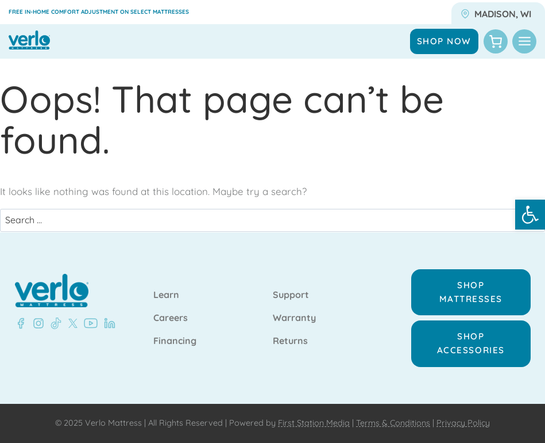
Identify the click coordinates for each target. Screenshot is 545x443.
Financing (174, 341)
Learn (166, 295)
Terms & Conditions (393, 423)
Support (291, 295)
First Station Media (314, 423)
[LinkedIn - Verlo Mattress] (36, 323)
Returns (290, 341)
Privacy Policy (463, 423)
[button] (530, 215)
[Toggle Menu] (524, 41)
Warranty (294, 318)
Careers (170, 318)
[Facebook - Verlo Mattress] (20, 323)
